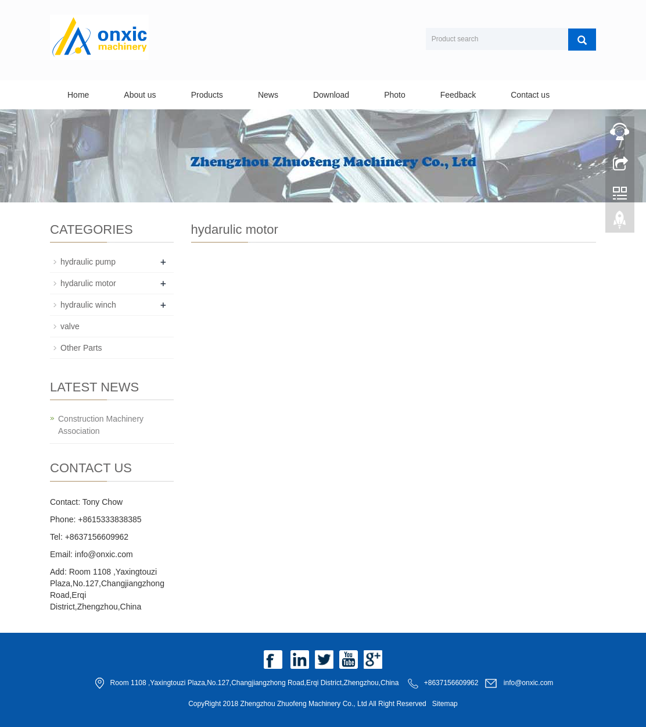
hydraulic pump (88, 261)
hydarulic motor (88, 283)
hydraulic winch (88, 304)
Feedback (458, 94)
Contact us (530, 94)
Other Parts (81, 347)
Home (78, 94)
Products (207, 94)
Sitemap (445, 704)
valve (70, 326)
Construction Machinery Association (100, 425)
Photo (394, 94)
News (268, 94)
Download (331, 94)
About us (140, 94)
